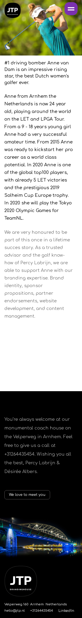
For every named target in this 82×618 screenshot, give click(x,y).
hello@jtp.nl (14, 611)
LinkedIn (66, 611)
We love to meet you (27, 495)
